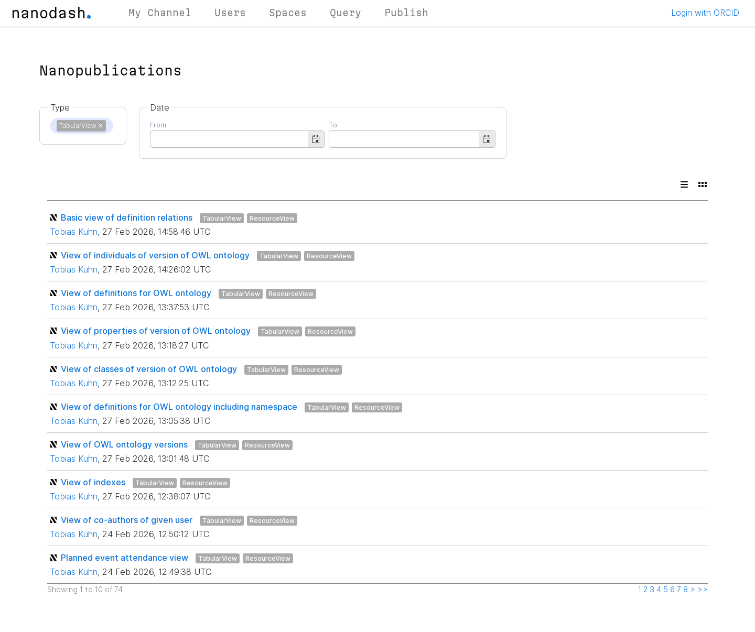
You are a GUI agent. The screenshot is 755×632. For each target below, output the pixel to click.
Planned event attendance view (124, 557)
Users (230, 12)
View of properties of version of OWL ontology (156, 330)
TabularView (221, 218)
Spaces (288, 12)
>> (702, 589)
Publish (406, 12)
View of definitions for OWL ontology (136, 293)
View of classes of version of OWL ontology (149, 369)
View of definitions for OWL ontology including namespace (179, 406)
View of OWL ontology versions (124, 444)
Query (345, 12)
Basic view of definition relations (126, 217)
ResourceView (272, 218)
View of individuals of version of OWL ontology (155, 255)
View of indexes (93, 482)
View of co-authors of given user (126, 520)
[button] (316, 139)
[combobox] (229, 138)
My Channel (159, 12)
